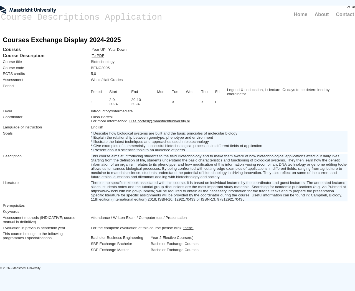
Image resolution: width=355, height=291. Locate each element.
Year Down (117, 49)
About (322, 14)
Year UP (99, 49)
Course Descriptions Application (81, 17)
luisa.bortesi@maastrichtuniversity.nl (159, 121)
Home (300, 14)
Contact (345, 14)
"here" (188, 228)
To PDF (98, 56)
